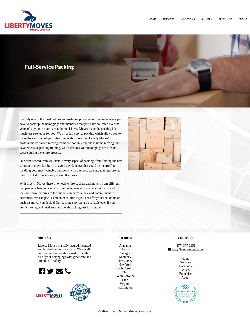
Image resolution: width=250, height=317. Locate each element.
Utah (125, 280)
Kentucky (125, 257)
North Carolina (125, 268)
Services (169, 19)
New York (124, 264)
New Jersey (125, 261)
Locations (188, 19)
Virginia (125, 284)
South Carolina (125, 276)
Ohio (125, 272)
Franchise (225, 19)
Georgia (125, 253)
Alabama (125, 245)
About (242, 19)
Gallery (206, 19)
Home (152, 19)
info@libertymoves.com (187, 249)
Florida (125, 249)
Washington (125, 287)
